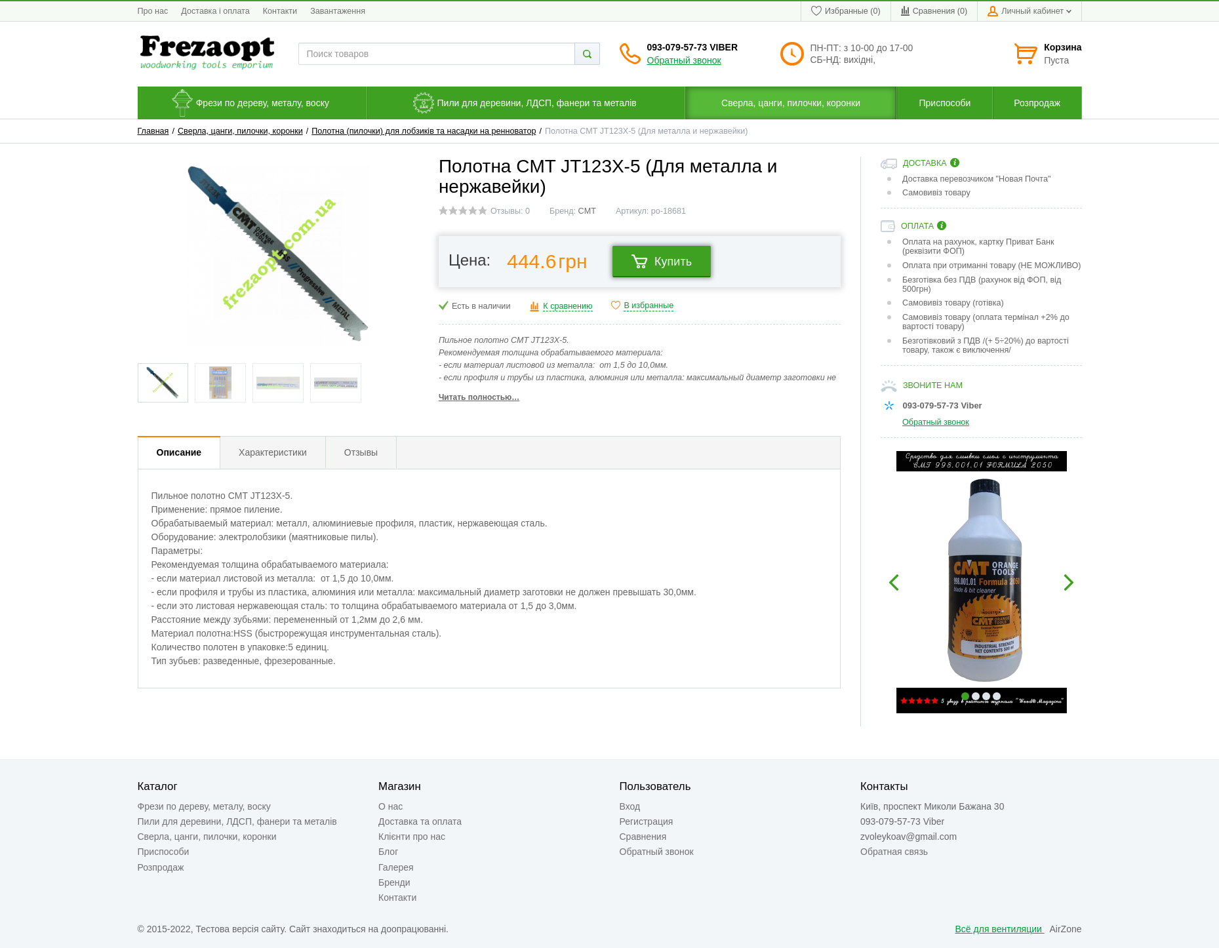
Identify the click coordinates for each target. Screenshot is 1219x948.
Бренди (394, 882)
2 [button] (976, 696)
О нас (390, 806)
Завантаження (337, 11)
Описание (179, 452)
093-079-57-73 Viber (692, 47)
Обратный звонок (684, 60)
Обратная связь (894, 851)
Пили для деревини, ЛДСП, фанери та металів (237, 821)
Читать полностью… (479, 397)
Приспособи (164, 851)
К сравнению (567, 306)
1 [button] (965, 696)
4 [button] (997, 696)
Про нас (153, 11)
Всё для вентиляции (1000, 929)
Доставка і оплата (215, 11)
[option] (981, 582)
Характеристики (273, 452)
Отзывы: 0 (510, 211)
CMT (587, 211)
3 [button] (986, 696)
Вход (630, 806)
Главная (153, 131)
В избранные (648, 305)
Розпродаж (161, 867)
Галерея (396, 867)
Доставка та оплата (420, 821)
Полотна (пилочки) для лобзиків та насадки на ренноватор (423, 131)
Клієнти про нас (411, 836)
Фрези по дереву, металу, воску (204, 806)
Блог (388, 851)
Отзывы (361, 452)
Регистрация (646, 821)
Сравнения (643, 836)
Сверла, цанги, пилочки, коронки (240, 131)
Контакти (280, 11)
